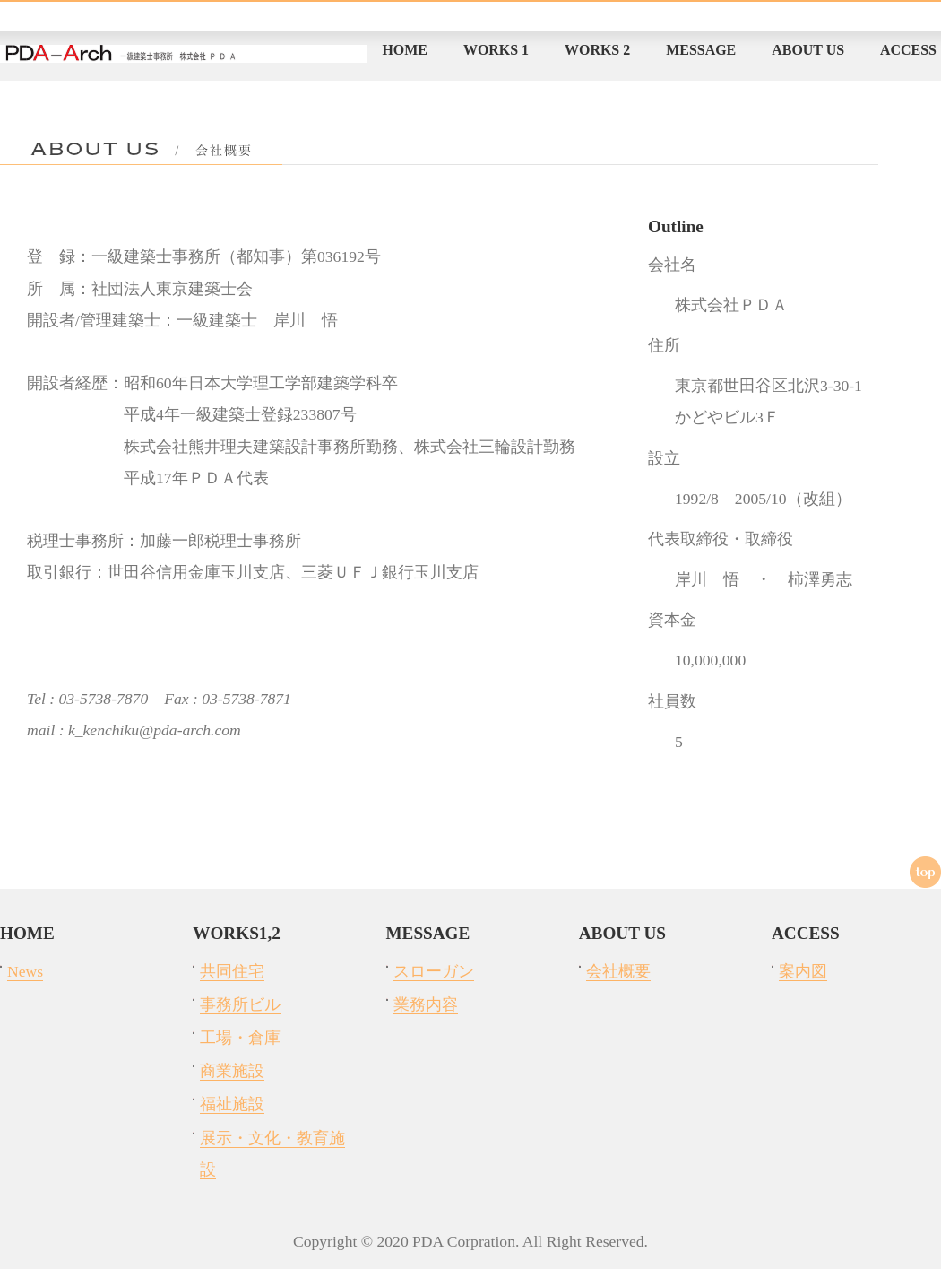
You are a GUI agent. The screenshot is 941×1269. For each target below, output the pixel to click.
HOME (404, 49)
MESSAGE (701, 49)
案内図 (803, 971)
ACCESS (908, 49)
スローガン (433, 971)
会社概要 (618, 971)
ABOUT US (808, 49)
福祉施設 (232, 1104)
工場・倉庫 (240, 1038)
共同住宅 (232, 971)
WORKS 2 (597, 49)
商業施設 (232, 1071)
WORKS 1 (496, 49)
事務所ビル (240, 1004)
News (25, 971)
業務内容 (425, 1004)
